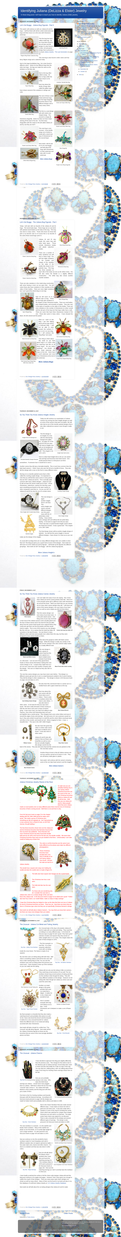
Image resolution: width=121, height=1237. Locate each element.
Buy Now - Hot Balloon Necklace (63, 962)
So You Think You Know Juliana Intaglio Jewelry (37, 415)
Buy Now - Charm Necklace (29, 1122)
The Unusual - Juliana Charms (31, 1053)
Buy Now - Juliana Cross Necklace (29, 947)
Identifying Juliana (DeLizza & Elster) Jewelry (54, 11)
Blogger (80, 1230)
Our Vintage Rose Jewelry (86, 23)
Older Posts (68, 1213)
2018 (80, 46)
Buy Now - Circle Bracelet (63, 1033)
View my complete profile (84, 37)
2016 (80, 74)
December (83, 50)
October (82, 71)
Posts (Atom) (30, 1217)
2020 (80, 44)
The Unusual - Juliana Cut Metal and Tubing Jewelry (39, 924)
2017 (80, 48)
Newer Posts (25, 1213)
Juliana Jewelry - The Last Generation (55, 52)
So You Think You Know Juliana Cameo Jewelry (37, 594)
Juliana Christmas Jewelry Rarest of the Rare (36, 782)
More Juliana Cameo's (56, 766)
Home (46, 1213)
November (83, 69)
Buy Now (22, 1080)
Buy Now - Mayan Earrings (29, 1169)
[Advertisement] (46, 202)
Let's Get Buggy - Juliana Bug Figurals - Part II (37, 25)
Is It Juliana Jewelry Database (57, 1183)
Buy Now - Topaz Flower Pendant (29, 1009)
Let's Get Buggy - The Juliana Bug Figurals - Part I (38, 222)
